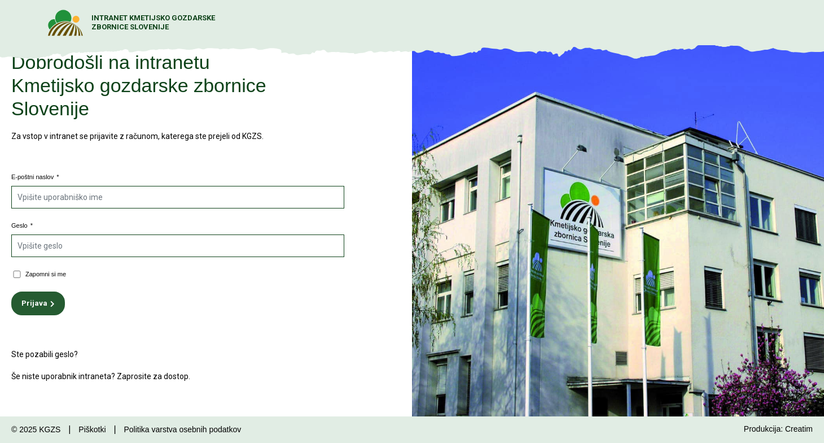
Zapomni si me (45, 274)
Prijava (34, 303)
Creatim (799, 428)
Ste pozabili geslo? (44, 354)
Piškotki (92, 429)
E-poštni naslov (35, 176)
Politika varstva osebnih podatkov (182, 429)
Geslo (22, 225)
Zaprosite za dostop (153, 376)
